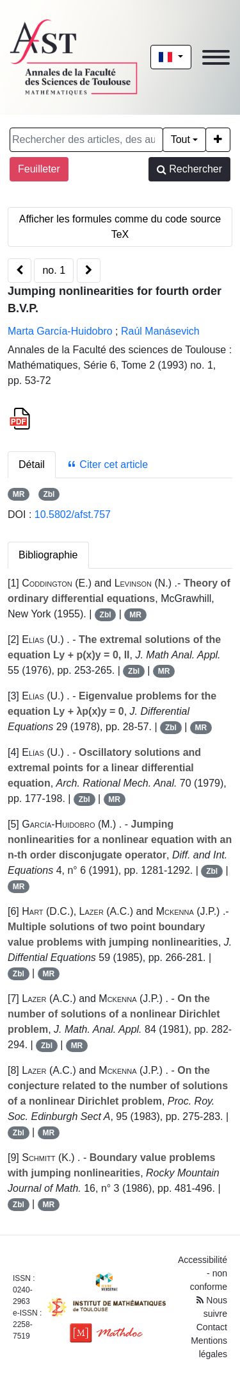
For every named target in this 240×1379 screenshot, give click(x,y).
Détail (32, 464)
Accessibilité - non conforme (202, 1273)
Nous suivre (211, 1307)
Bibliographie (48, 554)
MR (19, 494)
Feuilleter (39, 168)
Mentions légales (209, 1347)
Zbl (48, 494)
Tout (180, 139)
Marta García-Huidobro (60, 331)
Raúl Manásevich (160, 331)
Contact (211, 1327)
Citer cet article (107, 464)
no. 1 (53, 270)
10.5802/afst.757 (73, 514)
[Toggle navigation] (216, 57)
